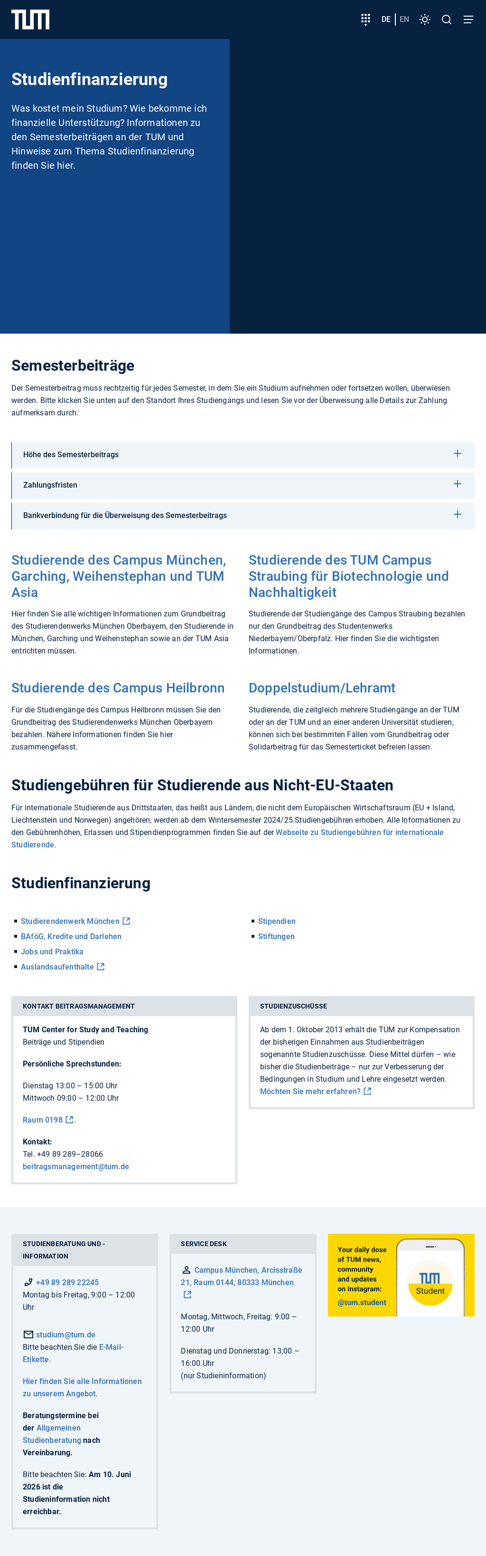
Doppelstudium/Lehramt (322, 688)
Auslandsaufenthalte (57, 966)
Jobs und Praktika (52, 951)
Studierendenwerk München (70, 921)
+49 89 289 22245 (67, 1282)
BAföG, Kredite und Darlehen (71, 936)
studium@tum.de (59, 1334)
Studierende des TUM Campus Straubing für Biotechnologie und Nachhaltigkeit (349, 576)
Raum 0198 (43, 1119)
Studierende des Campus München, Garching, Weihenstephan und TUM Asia (118, 576)
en (404, 19)
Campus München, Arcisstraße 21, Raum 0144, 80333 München (241, 1276)
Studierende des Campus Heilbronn (118, 688)
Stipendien (277, 921)
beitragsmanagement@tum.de (76, 1166)
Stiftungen (276, 936)
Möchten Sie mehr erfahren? (310, 1091)
